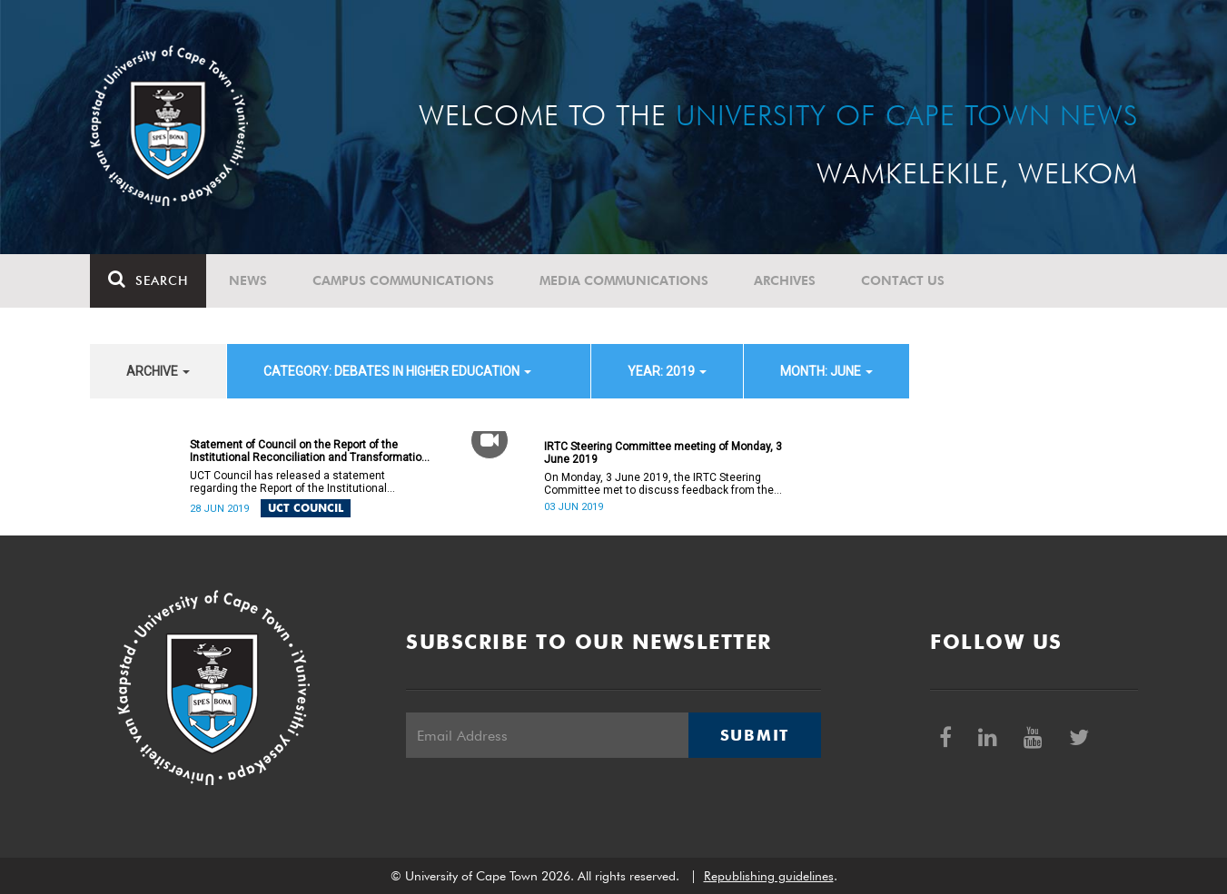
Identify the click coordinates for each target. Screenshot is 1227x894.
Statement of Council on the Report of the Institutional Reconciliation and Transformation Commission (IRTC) (309, 451)
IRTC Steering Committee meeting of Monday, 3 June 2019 (663, 453)
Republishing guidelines (769, 876)
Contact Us (903, 280)
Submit (754, 735)
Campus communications (403, 280)
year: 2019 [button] (667, 371)
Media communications (623, 280)
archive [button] (158, 371)
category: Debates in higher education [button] (397, 371)
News (248, 280)
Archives (785, 280)
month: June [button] (826, 371)
